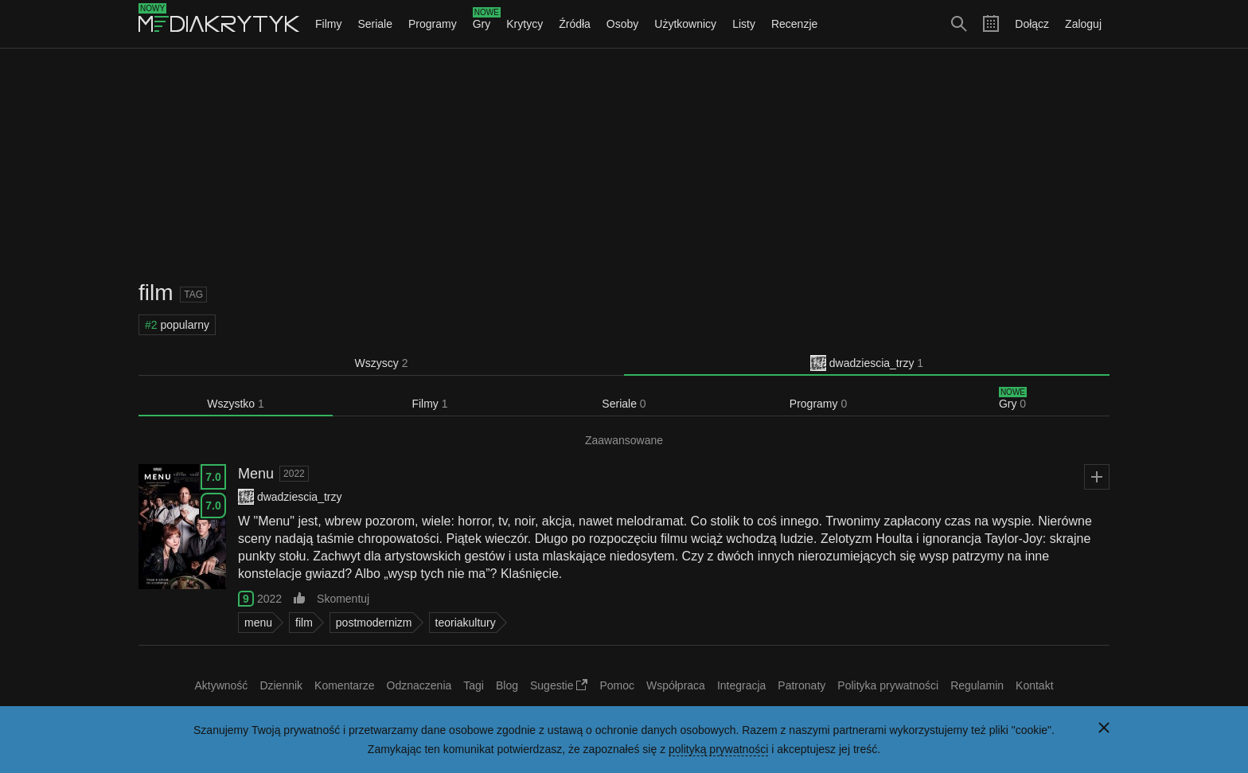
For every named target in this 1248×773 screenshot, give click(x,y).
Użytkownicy (685, 24)
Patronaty (801, 685)
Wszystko (235, 403)
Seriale (374, 24)
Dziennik (280, 685)
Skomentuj (343, 598)
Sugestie (558, 685)
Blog (507, 685)
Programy (432, 24)
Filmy (328, 24)
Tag (193, 294)
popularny (177, 324)
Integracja (741, 685)
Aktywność (221, 685)
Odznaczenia (419, 685)
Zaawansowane (624, 440)
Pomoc (616, 685)
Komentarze (344, 685)
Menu (256, 474)
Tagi (473, 685)
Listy (743, 24)
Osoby (622, 24)
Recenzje (794, 24)
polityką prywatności (718, 749)
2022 (294, 473)
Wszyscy (381, 363)
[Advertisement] (624, 164)
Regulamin (977, 685)
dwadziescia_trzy (866, 363)
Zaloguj (1083, 24)
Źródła (575, 24)
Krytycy (524, 24)
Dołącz (1032, 24)
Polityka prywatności (887, 685)
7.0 (212, 476)
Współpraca (675, 685)
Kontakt (1034, 685)
